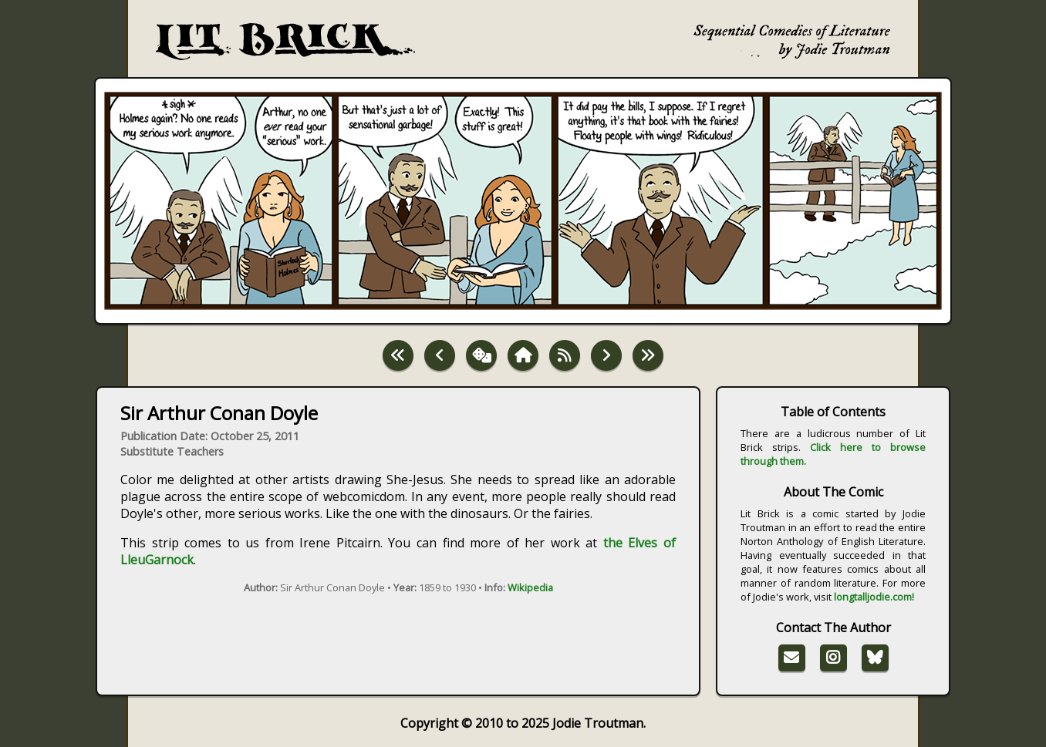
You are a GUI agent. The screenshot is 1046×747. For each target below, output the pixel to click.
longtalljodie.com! (874, 597)
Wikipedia (530, 587)
